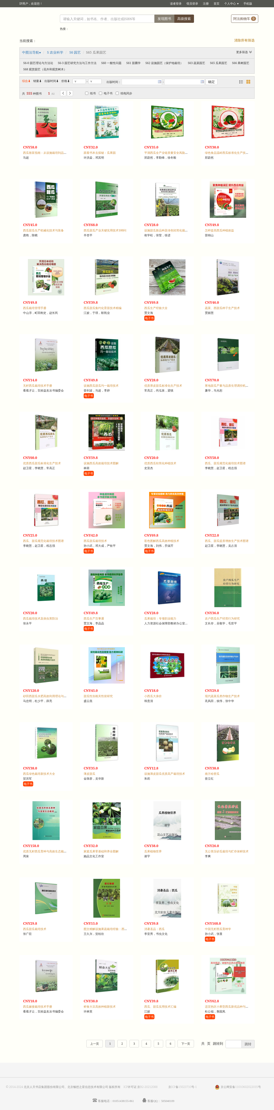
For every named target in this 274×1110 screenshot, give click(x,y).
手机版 (247, 3)
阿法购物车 (244, 18)
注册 (206, 3)
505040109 (167, 1100)
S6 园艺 (75, 52)
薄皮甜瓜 (89, 774)
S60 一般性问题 (111, 63)
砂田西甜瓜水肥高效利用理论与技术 (46, 696)
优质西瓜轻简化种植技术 (160, 463)
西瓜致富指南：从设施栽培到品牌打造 (48, 153)
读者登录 (176, 3)
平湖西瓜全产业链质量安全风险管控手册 (170, 153)
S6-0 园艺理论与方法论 (38, 63)
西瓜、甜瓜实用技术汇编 (160, 1006)
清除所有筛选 (244, 40)
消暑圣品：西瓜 (154, 929)
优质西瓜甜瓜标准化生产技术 (42, 463)
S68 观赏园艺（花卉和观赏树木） (45, 69)
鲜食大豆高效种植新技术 (100, 1006)
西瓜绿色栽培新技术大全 (39, 774)
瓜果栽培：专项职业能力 (160, 618)
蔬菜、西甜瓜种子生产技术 (222, 308)
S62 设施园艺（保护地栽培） (164, 63)
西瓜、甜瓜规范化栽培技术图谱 (225, 463)
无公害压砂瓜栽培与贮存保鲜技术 (227, 851)
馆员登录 (192, 3)
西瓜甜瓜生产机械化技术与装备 (43, 230)
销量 (37, 81)
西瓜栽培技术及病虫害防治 (40, 618)
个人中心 (230, 3)
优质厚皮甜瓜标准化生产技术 (163, 386)
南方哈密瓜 (212, 774)
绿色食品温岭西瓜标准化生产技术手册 (229, 153)
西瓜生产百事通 (94, 618)
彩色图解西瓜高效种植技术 (161, 541)
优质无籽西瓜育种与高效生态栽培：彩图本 (50, 851)
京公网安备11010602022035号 (241, 1087)
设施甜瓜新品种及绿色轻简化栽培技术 (169, 230)
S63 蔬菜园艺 (196, 63)
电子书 (106, 93)
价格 (64, 80)
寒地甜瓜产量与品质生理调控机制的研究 (231, 386)
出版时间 (51, 81)
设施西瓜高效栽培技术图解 (101, 463)
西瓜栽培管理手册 (34, 308)
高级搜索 (184, 18)
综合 (26, 81)
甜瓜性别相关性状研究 (98, 696)
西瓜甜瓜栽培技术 (95, 541)
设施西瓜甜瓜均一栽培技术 (101, 386)
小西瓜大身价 (153, 696)
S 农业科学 (55, 52)
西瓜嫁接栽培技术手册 (37, 1006)
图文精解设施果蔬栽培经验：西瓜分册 (108, 929)
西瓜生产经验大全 (156, 308)
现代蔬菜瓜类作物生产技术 (222, 696)
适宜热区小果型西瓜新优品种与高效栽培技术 (234, 1006)
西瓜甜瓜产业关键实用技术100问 (105, 230)
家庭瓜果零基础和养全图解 (101, 851)
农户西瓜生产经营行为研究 (222, 618)
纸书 (90, 93)
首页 (216, 3)
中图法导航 (30, 52)
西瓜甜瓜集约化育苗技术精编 (102, 308)
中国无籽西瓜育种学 (218, 929)
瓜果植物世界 (153, 851)
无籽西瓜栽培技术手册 (37, 386)
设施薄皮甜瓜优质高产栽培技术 (164, 774)
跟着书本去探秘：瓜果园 (100, 153)
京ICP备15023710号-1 (182, 1087)
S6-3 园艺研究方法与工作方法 (77, 63)
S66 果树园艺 (240, 63)
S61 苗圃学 (133, 63)
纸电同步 (124, 93)
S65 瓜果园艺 (218, 63)
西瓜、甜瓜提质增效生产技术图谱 (227, 541)
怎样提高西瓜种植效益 (219, 230)
